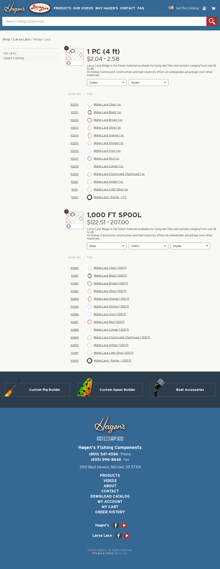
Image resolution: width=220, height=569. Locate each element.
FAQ (140, 8)
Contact (127, 8)
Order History (110, 512)
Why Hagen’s (106, 8)
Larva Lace (21, 39)
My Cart (110, 507)
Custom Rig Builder (44, 390)
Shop (6, 39)
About (110, 486)
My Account (110, 501)
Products (62, 8)
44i (125, 553)
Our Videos (83, 8)
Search (212, 21)
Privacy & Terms (102, 553)
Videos (110, 481)
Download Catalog (110, 496)
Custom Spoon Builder (117, 390)
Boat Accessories (190, 390)
